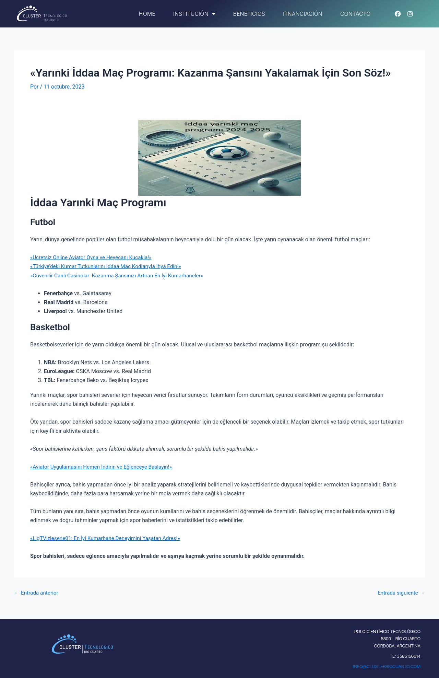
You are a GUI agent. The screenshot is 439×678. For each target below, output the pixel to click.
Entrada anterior (37, 593)
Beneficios (249, 13)
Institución (194, 14)
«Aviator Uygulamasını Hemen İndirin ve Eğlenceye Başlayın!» (104, 466)
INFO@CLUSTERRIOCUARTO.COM (386, 666)
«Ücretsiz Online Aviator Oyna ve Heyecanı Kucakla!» (93, 257)
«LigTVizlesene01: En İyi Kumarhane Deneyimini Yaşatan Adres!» (108, 538)
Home (147, 13)
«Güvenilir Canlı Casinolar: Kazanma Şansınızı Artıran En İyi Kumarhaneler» (120, 275)
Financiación (302, 13)
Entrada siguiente (400, 593)
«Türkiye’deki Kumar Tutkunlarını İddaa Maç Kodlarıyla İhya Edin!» (109, 266)
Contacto (355, 13)
